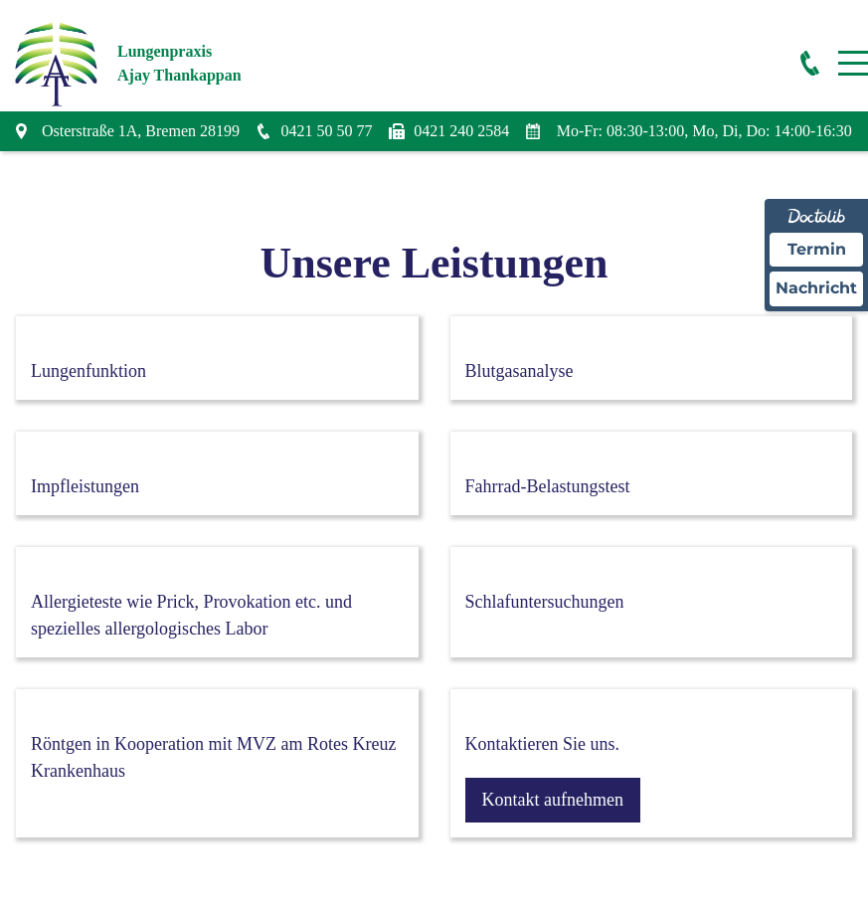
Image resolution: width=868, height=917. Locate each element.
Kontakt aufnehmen (552, 800)
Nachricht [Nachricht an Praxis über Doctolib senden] (816, 287)
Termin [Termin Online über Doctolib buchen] (816, 249)
